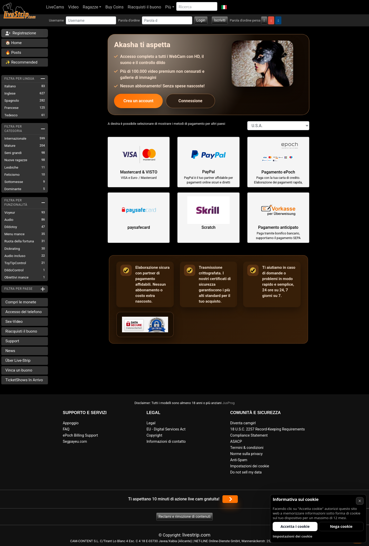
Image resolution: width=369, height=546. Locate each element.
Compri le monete (20, 302)
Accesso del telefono (23, 312)
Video (73, 7)
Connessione (190, 100)
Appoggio (71, 423)
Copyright (154, 435)
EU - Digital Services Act (166, 429)
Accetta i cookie (295, 526)
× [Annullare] (359, 500)
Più (168, 7)
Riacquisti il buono (144, 7)
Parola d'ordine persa (245, 20)
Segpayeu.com (75, 441)
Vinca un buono (18, 370)
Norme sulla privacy (246, 454)
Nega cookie (341, 526)
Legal (151, 423)
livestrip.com (196, 535)
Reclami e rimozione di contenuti (185, 516)
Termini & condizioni (246, 448)
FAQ (66, 429)
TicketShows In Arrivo (24, 380)
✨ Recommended (21, 62)
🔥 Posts (13, 52)
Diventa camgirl (242, 423)
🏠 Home (13, 42)
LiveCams (55, 7)
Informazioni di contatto (166, 441)
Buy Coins (114, 7)
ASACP (236, 441)
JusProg (228, 403)
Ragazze (90, 7)
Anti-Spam (238, 460)
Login (201, 20)
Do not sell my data (246, 472)
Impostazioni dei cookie (249, 466)
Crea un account (138, 100)
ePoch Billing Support (80, 435)
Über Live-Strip (17, 360)
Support (12, 341)
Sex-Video (14, 321)
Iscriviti (219, 20)
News (10, 350)
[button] (224, 7)
